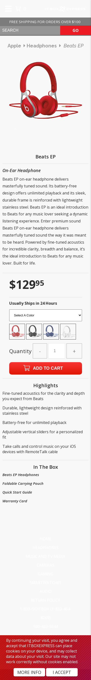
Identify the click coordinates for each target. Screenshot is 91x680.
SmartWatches (45, 582)
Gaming (45, 574)
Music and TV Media (45, 556)
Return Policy (45, 600)
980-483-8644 (45, 626)
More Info (29, 672)
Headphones (45, 547)
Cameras (45, 565)
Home (45, 539)
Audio (46, 591)
